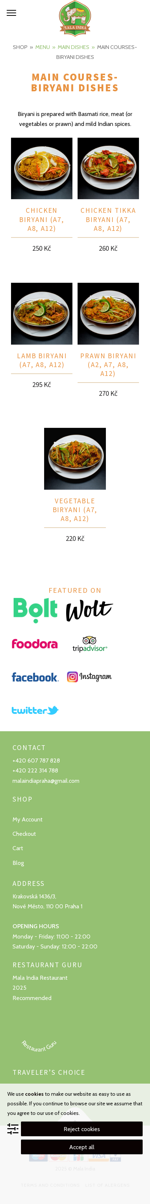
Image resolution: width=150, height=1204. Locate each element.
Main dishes (73, 47)
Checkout (24, 833)
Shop (20, 47)
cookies (34, 1094)
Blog (18, 862)
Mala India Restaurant (40, 977)
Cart (17, 848)
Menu (42, 47)
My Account (27, 819)
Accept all (81, 1147)
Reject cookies (82, 1129)
